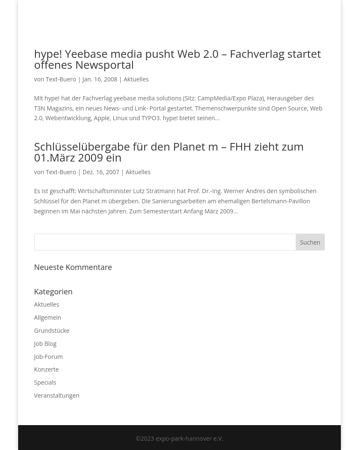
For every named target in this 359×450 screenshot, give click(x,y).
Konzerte (46, 369)
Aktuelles (136, 79)
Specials (45, 382)
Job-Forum (48, 357)
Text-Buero (61, 79)
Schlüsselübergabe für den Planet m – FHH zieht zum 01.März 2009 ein (169, 152)
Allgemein (47, 317)
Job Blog (45, 344)
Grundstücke (52, 330)
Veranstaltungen (56, 395)
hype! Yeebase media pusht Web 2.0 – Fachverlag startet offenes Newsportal (177, 59)
